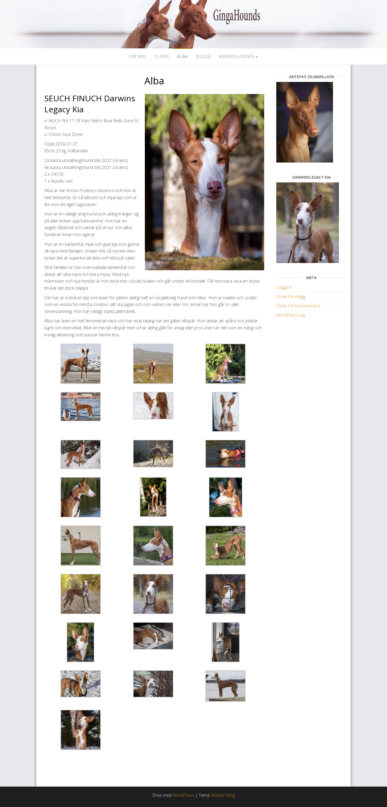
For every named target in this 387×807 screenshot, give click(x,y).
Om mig (137, 56)
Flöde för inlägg (291, 297)
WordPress (183, 795)
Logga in (284, 287)
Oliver (161, 56)
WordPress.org (290, 315)
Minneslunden (238, 56)
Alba (182, 56)
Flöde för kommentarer (298, 306)
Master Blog (223, 795)
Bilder (203, 56)
